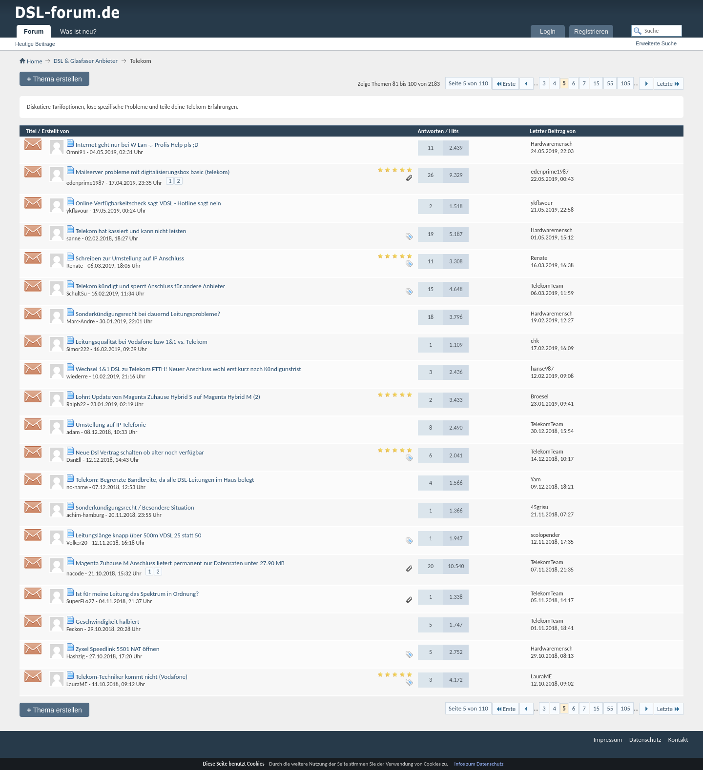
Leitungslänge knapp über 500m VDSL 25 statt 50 (138, 535)
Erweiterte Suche (656, 43)
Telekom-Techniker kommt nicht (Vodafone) (131, 676)
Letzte (668, 83)
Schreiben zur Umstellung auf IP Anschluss (130, 258)
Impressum (608, 739)
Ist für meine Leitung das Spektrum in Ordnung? (137, 593)
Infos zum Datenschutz (479, 764)
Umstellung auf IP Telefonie (111, 424)
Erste (506, 83)
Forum (33, 31)
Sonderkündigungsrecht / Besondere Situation (135, 507)
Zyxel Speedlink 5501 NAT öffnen (118, 648)
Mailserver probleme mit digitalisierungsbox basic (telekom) (152, 172)
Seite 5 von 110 (468, 83)
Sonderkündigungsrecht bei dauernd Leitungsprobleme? (148, 313)
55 (610, 83)
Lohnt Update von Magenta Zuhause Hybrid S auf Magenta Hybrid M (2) (168, 396)
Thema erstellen (54, 79)
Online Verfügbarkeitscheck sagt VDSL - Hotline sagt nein (148, 203)
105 (625, 83)
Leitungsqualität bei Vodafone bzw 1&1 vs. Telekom (141, 341)
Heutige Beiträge (35, 44)
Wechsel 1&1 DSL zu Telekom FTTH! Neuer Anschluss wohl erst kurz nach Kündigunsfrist (188, 369)
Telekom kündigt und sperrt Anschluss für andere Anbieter (150, 286)
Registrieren (591, 31)
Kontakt (678, 739)
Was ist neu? (78, 31)
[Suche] (656, 31)
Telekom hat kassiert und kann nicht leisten (131, 231)
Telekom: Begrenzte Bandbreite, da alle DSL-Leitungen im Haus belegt (165, 479)
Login (548, 31)
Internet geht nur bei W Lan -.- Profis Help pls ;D (137, 144)
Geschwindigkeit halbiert (107, 621)
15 (596, 83)
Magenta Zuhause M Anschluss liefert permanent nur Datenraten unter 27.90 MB (180, 563)
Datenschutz (645, 739)
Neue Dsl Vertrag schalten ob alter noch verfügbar (140, 452)
